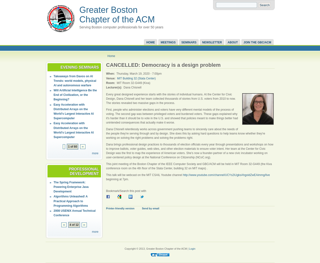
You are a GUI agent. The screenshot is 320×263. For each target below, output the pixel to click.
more (95, 153)
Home (150, 42)
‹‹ (64, 225)
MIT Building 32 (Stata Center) (136, 78)
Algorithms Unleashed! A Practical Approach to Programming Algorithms (71, 201)
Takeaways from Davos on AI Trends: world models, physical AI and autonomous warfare (75, 81)
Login (192, 248)
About (233, 42)
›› (83, 146)
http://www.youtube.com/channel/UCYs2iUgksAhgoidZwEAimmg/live (226, 175)
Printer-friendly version (120, 208)
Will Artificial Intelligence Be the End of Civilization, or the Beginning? (75, 95)
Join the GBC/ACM (257, 42)
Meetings (168, 42)
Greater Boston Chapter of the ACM (117, 14)
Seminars (188, 42)
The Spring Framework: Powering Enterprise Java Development (71, 187)
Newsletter (212, 42)
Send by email (150, 208)
